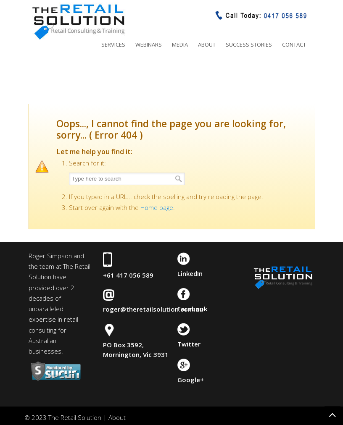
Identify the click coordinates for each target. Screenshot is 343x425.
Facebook (192, 308)
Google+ (190, 379)
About (117, 417)
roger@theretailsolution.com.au (153, 309)
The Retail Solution (78, 21)
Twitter (189, 344)
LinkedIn (190, 273)
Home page (156, 207)
